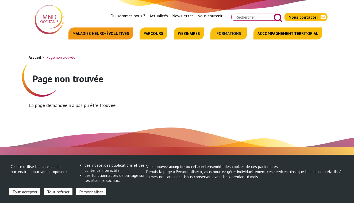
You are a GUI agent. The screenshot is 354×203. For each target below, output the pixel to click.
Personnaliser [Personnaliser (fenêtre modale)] (91, 191)
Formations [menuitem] (229, 33)
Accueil (35, 57)
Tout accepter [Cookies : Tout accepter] (24, 191)
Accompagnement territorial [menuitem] (287, 33)
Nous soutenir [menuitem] (209, 15)
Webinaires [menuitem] (189, 33)
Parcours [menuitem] (153, 33)
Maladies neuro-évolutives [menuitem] (100, 33)
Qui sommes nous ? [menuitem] (127, 15)
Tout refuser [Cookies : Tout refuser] (58, 191)
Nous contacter (303, 17)
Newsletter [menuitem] (182, 15)
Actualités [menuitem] (158, 15)
